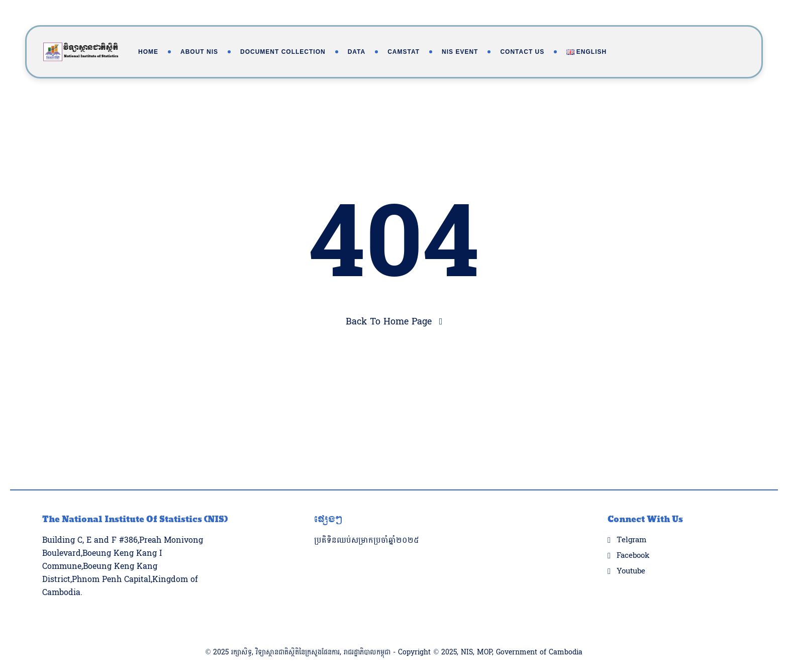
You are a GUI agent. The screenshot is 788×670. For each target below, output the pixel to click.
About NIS (199, 51)
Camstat (403, 51)
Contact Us (522, 51)
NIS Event (460, 51)
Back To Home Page (389, 321)
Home (148, 51)
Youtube (631, 551)
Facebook (633, 535)
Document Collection (283, 51)
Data (357, 51)
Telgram (631, 520)
